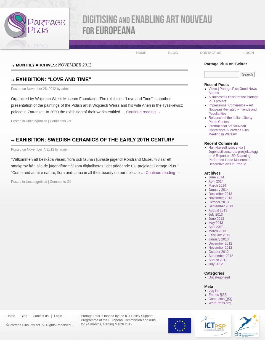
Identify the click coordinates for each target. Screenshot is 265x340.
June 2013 (216, 219)
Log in (213, 291)
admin (65, 89)
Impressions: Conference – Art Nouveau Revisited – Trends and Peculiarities (233, 109)
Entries (218, 295)
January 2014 (219, 190)
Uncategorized (36, 121)
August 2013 (218, 210)
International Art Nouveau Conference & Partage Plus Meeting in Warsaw (229, 130)
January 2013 (219, 239)
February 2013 (219, 235)
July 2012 (216, 264)
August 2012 (218, 260)
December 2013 (220, 194)
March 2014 (217, 186)
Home (141, 53)
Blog (173, 53)
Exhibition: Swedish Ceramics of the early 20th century (95, 140)
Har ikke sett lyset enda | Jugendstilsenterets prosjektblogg (233, 150)
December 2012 (220, 243)
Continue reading (143, 112)
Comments (220, 299)
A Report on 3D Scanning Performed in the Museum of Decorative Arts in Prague (229, 160)
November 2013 (220, 198)
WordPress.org (220, 303)
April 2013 (216, 227)
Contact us (210, 53)
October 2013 (219, 202)
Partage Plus (34, 28)
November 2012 (220, 248)
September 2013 (221, 206)
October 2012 (219, 252)
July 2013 (216, 214)
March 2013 (217, 231)
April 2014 (216, 181)
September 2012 (221, 256)
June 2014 (216, 177)
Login (248, 53)
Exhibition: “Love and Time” (53, 79)
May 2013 (216, 223)
